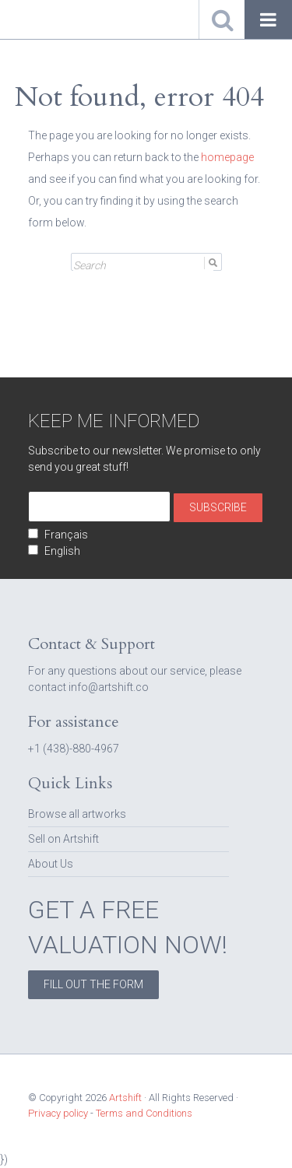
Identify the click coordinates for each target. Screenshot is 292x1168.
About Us (50, 864)
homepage (227, 157)
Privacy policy (58, 1113)
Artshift (39, 19)
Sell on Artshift (63, 839)
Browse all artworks (77, 814)
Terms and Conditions (144, 1113)
